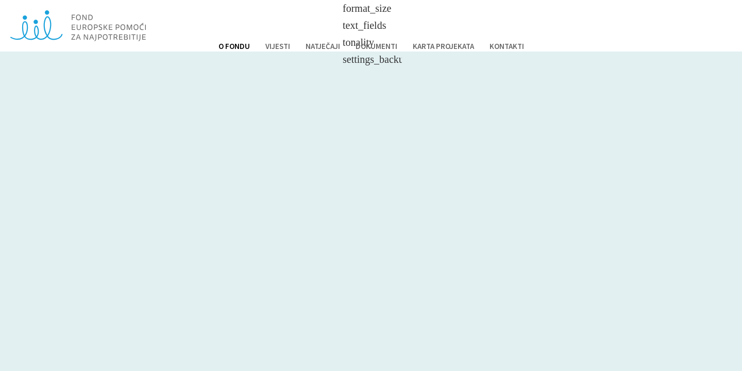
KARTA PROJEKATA (443, 46)
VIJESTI (277, 46)
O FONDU (234, 46)
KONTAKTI (507, 46)
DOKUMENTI (376, 46)
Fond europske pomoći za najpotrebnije (78, 25)
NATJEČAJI (323, 46)
